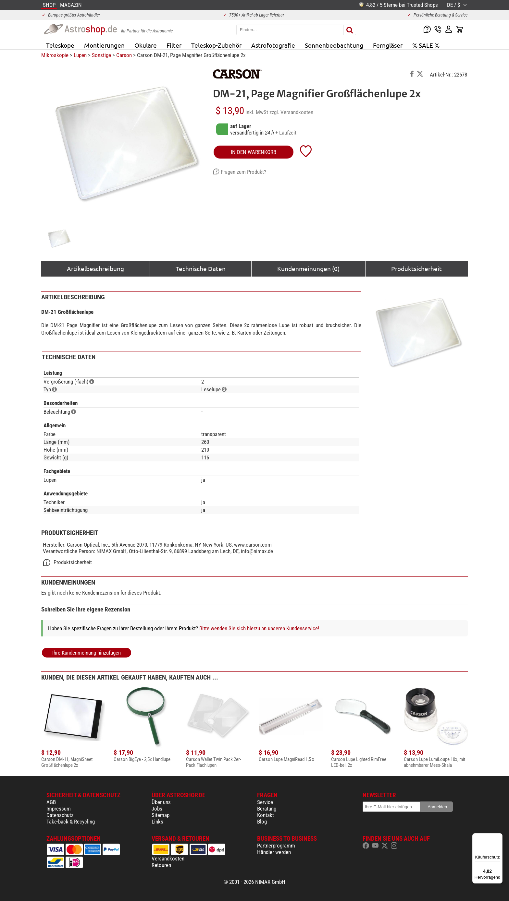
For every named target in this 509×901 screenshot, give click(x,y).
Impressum (58, 808)
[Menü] (499, 837)
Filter (174, 45)
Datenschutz (59, 815)
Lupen (80, 55)
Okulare (145, 45)
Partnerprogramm (276, 845)
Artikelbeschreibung (95, 268)
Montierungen (104, 45)
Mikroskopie (54, 55)
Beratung (266, 808)
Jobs (157, 808)
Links (157, 821)
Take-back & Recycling (70, 821)
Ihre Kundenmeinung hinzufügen (86, 652)
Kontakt (265, 815)
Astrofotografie (273, 45)
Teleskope (60, 45)
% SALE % (426, 45)
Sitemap (160, 815)
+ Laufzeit (285, 132)
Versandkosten (168, 858)
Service (265, 802)
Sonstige (101, 55)
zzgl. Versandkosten (291, 112)
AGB (51, 802)
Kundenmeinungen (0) (308, 268)
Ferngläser (388, 45)
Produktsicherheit (416, 268)
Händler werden (274, 852)
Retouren (161, 865)
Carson (124, 55)
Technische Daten (201, 268)
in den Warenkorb (253, 152)
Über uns (161, 802)
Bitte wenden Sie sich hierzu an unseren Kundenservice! (259, 628)
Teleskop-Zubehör (216, 45)
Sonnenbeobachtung (334, 45)
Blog (262, 821)
